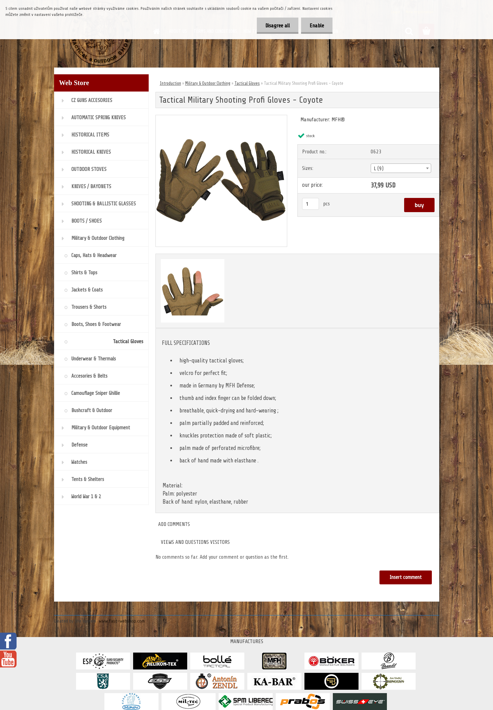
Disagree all (277, 26)
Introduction (170, 83)
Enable (317, 26)
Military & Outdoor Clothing (207, 83)
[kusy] (310, 204)
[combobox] (401, 168)
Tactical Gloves (247, 83)
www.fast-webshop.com (122, 621)
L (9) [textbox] (379, 169)
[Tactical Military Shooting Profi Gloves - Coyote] (221, 118)
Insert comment (406, 577)
